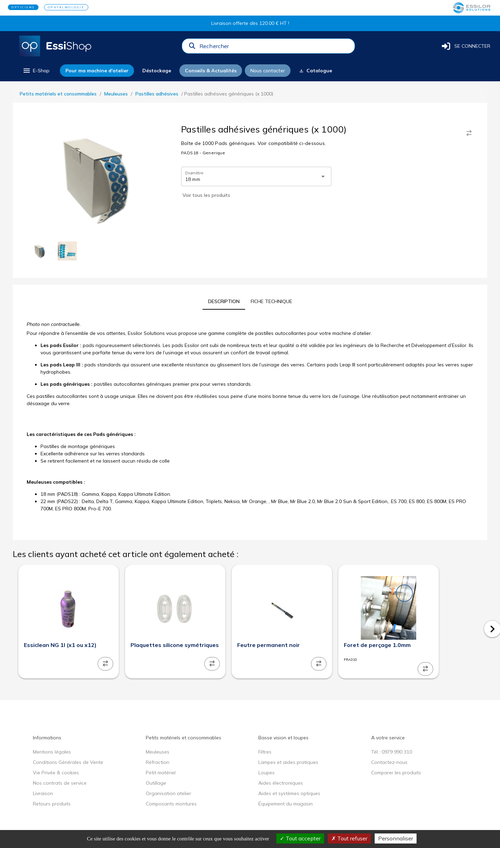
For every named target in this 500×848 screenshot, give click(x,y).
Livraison (43, 793)
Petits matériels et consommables (58, 94)
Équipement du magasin (285, 804)
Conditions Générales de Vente (68, 762)
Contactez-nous (389, 762)
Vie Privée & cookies (56, 772)
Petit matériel (161, 772)
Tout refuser (349, 838)
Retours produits (52, 804)
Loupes (266, 772)
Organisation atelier (168, 793)
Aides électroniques (280, 783)
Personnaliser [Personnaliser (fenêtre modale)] (395, 838)
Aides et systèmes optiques (289, 793)
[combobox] (274, 48)
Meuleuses (116, 94)
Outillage (156, 783)
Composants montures (171, 804)
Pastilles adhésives (156, 94)
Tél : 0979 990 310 (391, 752)
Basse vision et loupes (283, 738)
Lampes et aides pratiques (288, 762)
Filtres (264, 752)
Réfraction (157, 762)
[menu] (36, 70)
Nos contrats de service (60, 783)
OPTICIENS (23, 7)
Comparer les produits (396, 772)
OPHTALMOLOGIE (66, 7)
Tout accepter (300, 838)
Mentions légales (52, 752)
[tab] (224, 301)
